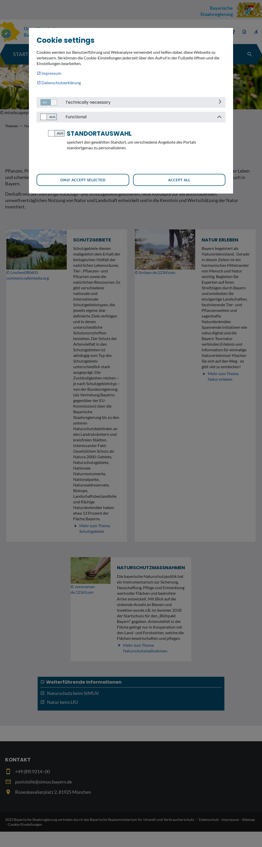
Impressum (51, 73)
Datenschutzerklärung (61, 82)
